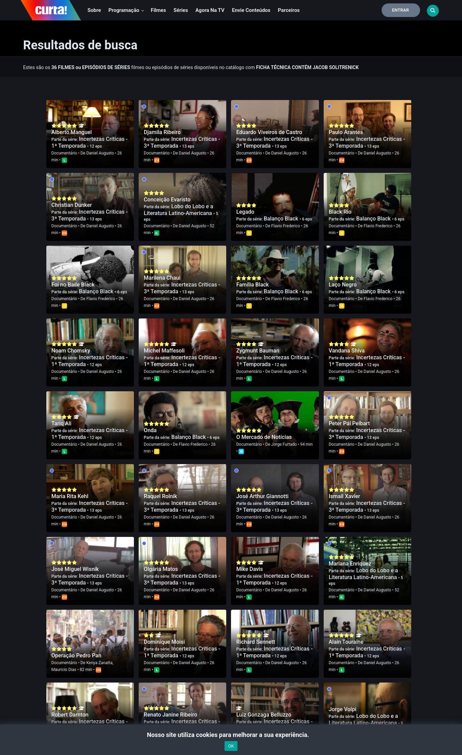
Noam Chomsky (70, 350)
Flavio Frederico (285, 226)
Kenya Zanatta (99, 662)
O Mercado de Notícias (264, 437)
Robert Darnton (70, 714)
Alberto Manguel (71, 132)
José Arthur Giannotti (262, 496)
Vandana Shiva (347, 350)
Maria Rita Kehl (69, 496)
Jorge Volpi (342, 709)
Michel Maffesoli (164, 350)
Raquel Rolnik (160, 496)
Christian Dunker (71, 205)
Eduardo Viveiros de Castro (269, 132)
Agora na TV (210, 10)
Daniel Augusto (100, 153)
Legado (245, 212)
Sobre (94, 10)
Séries (180, 10)
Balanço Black (281, 218)
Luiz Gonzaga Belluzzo (263, 714)
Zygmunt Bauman (257, 350)
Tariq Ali (61, 423)
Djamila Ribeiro (162, 132)
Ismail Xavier (344, 496)
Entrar (400, 10)
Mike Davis (249, 569)
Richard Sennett (255, 642)
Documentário (64, 153)
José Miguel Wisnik (75, 569)
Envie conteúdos (251, 10)
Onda (150, 430)
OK (231, 746)
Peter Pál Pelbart (349, 423)
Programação (126, 10)
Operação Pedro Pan (76, 655)
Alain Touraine (346, 642)
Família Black (252, 284)
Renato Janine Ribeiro (170, 714)
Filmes (158, 10)
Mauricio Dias (63, 669)
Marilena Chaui (162, 278)
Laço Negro (343, 284)
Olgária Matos (161, 569)
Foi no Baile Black (73, 284)
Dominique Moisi (164, 642)
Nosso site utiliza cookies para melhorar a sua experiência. (231, 734)
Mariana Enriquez (350, 563)
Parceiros (289, 10)
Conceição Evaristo (167, 199)
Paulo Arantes (346, 132)
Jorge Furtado (284, 444)
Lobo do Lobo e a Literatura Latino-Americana (178, 209)
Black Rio (340, 212)
